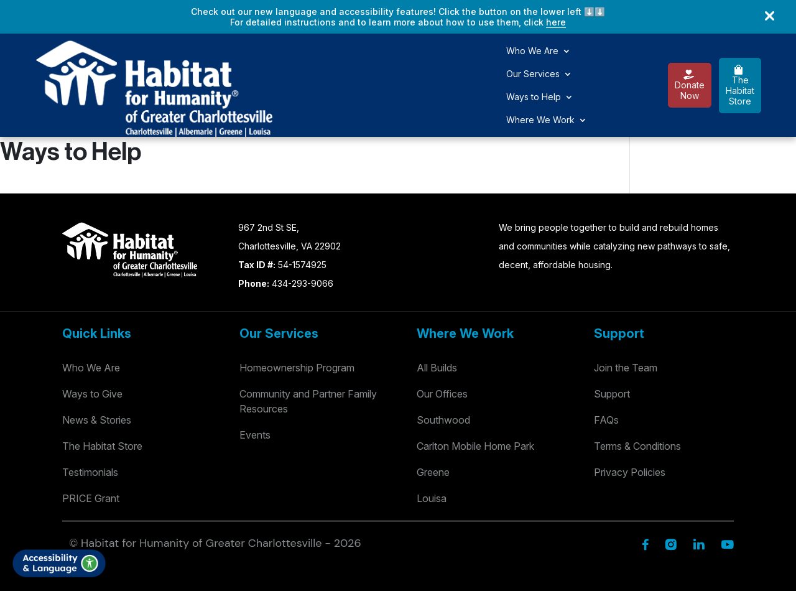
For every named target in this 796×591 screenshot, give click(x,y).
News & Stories (96, 372)
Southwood (443, 372)
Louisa (432, 451)
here (556, 22)
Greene (433, 425)
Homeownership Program (296, 320)
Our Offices (442, 346)
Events (255, 387)
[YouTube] (727, 496)
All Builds (437, 320)
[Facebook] (645, 496)
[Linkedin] (699, 496)
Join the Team (625, 320)
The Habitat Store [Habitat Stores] (102, 399)
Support (612, 346)
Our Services (291, 62)
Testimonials (90, 425)
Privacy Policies (629, 425)
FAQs (606, 372)
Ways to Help (370, 62)
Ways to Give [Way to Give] (92, 346)
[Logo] (74, 60)
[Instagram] (671, 496)
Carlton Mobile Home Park (475, 399)
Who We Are (213, 62)
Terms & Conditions (637, 399)
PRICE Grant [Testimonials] (90, 451)
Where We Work (456, 62)
